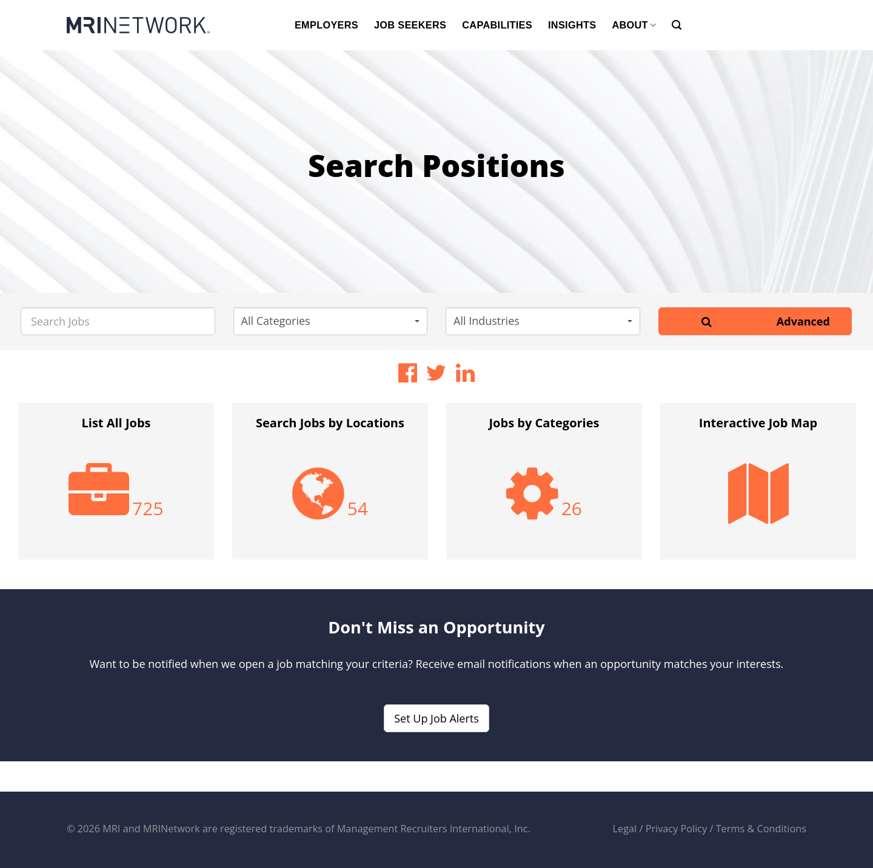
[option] (116, 487)
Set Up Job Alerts (436, 718)
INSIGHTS (572, 24)
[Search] (676, 25)
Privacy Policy (676, 828)
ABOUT (634, 25)
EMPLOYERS (326, 24)
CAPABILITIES (497, 24)
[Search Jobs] (118, 321)
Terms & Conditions (761, 828)
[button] (330, 321)
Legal (625, 828)
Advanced (803, 321)
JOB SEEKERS (410, 24)
